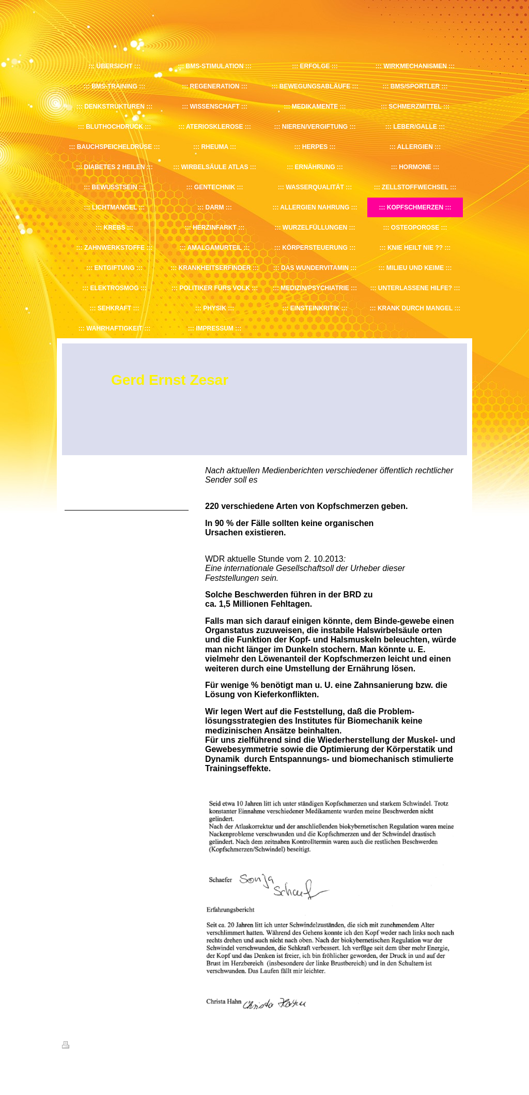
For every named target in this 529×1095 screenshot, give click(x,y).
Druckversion (84, 1046)
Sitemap (121, 1046)
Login (460, 1045)
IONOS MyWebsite (158, 1070)
